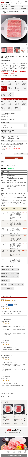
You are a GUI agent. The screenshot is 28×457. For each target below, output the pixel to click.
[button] (2, 414)
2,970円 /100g (5, 276)
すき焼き (3, 284)
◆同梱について (4, 114)
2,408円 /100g (15, 273)
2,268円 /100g (5, 273)
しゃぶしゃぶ (12, 284)
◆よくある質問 (4, 116)
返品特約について (5, 162)
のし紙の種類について (6, 127)
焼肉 (2, 288)
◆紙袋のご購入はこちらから (8, 113)
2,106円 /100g (15, 269)
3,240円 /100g (15, 276)
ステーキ (20, 284)
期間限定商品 (23, 8)
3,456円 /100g (5, 280)
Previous (2, 28)
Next (25, 28)
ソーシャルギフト (14, 8)
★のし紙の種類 (5, 122)
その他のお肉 (9, 288)
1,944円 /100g (5, 269)
